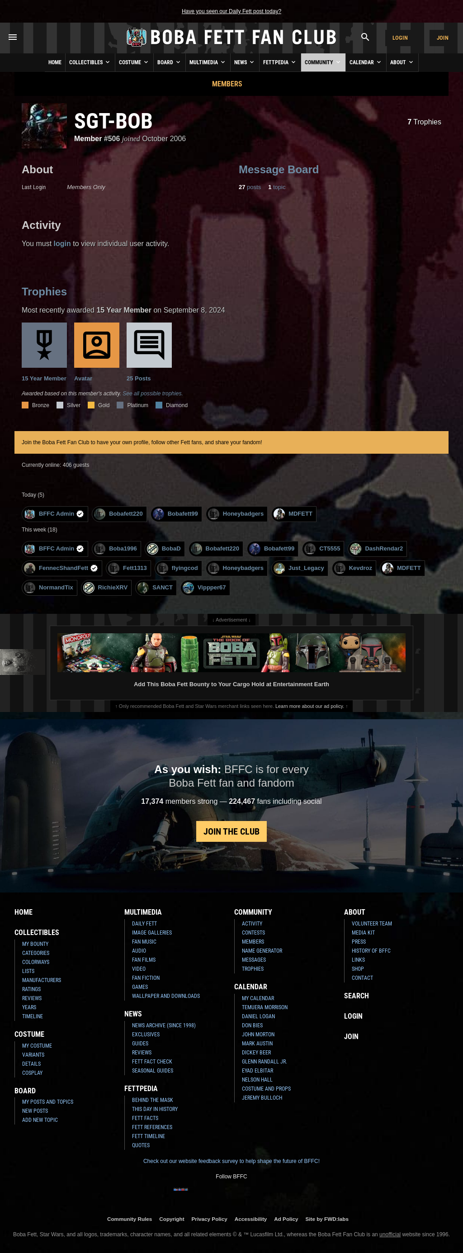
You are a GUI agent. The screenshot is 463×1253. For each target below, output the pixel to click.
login (62, 243)
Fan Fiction (146, 978)
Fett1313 (127, 568)
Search (356, 996)
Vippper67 (204, 587)
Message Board (279, 169)
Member (88, 138)
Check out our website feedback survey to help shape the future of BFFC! (231, 1161)
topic (276, 187)
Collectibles (90, 62)
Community (323, 62)
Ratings (31, 989)
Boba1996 (115, 549)
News (244, 62)
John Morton (258, 1034)
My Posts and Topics (47, 1102)
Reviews (32, 998)
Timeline (32, 1016)
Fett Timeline (148, 1136)
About (402, 62)
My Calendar (258, 998)
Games (140, 987)
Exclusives (146, 1034)
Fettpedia (280, 62)
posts (250, 187)
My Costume (37, 1046)
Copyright (171, 1219)
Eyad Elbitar (257, 1071)
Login (400, 37)
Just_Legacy (299, 568)
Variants (33, 1055)
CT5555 (322, 549)
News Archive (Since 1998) (164, 1025)
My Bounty (35, 944)
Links (358, 960)
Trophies (424, 122)
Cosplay (32, 1073)
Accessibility (251, 1219)
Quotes (141, 1145)
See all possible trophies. (153, 393)
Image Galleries (152, 933)
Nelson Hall (257, 1080)
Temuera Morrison (265, 1007)
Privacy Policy (209, 1219)
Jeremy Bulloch (262, 1098)
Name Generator (262, 951)
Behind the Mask (152, 1100)
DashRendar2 (376, 549)
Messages (254, 960)
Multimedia (208, 62)
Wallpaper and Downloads (166, 996)
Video (139, 969)
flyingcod (177, 568)
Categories (35, 953)
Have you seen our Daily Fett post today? (231, 11)
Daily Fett (144, 924)
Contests (253, 933)
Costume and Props (266, 1089)
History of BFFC (371, 951)
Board (169, 62)
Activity (252, 924)
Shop (358, 969)
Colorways (35, 962)
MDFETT (293, 514)
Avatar (96, 352)
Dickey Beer (256, 1052)
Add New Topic (40, 1120)
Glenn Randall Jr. (264, 1061)
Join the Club (231, 831)
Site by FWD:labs (327, 1219)
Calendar (366, 62)
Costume (134, 62)
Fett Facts (145, 1118)
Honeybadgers (236, 514)
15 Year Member (44, 352)
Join (443, 37)
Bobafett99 (175, 514)
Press (359, 942)
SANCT (155, 587)
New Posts (35, 1111)
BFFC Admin (54, 514)
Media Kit (363, 933)
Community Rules (129, 1219)
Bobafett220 (118, 514)
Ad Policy (286, 1219)
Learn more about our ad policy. (309, 706)
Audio (139, 951)
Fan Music (144, 942)
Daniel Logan (258, 1016)
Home (54, 62)
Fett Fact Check (152, 1061)
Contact (362, 978)
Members (227, 84)
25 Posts (149, 352)
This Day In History (155, 1109)
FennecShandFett (61, 568)
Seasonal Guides (152, 1071)
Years (29, 1007)
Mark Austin (257, 1043)
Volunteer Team (372, 924)
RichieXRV (105, 587)
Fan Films (144, 960)
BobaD (164, 549)
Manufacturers (41, 980)
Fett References (152, 1127)
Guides (140, 1043)
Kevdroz (353, 568)
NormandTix (48, 587)
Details (31, 1064)
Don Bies (252, 1025)
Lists (28, 971)
